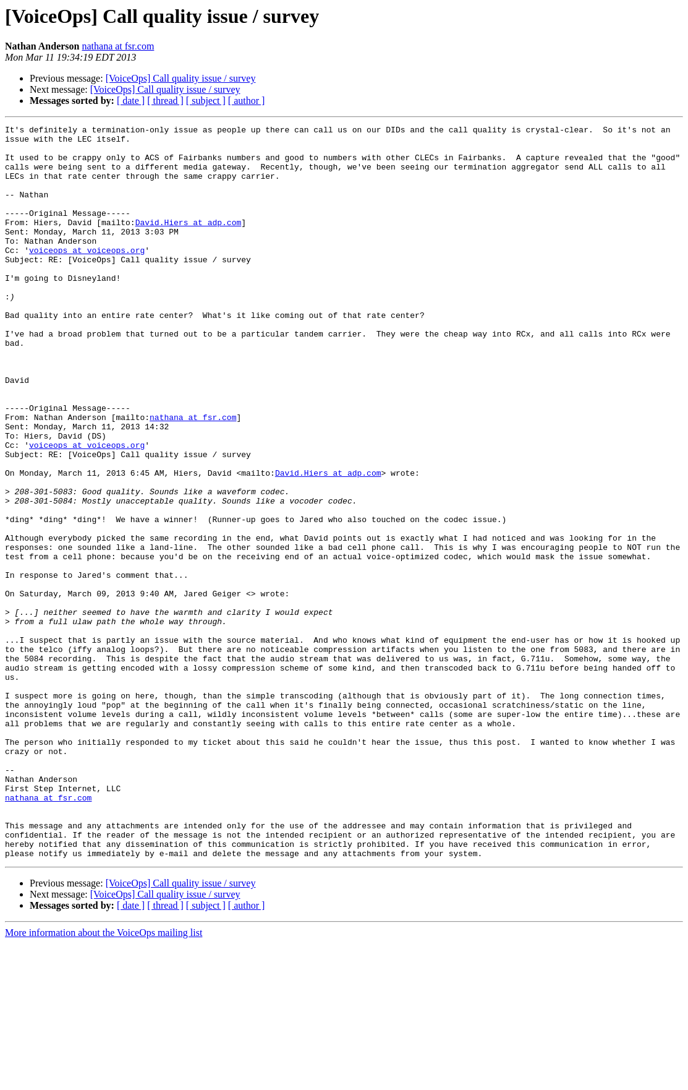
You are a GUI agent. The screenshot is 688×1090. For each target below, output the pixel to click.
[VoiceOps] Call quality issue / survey (181, 78)
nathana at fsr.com (118, 46)
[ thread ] (165, 100)
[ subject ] (206, 100)
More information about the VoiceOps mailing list (103, 1079)
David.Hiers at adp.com (188, 242)
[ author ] (246, 100)
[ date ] (131, 100)
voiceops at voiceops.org (87, 275)
